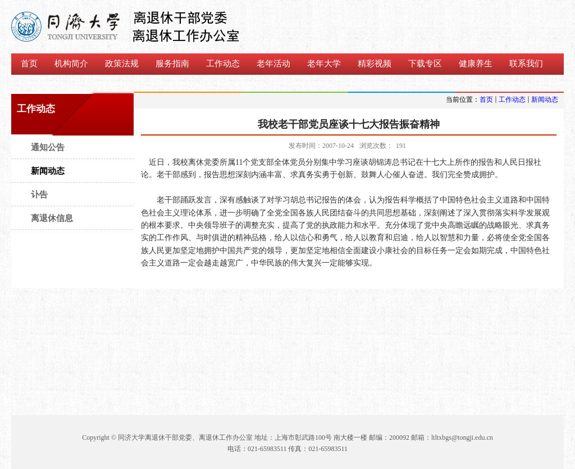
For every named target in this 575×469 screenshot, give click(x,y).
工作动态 (512, 99)
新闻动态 (544, 99)
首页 (486, 99)
